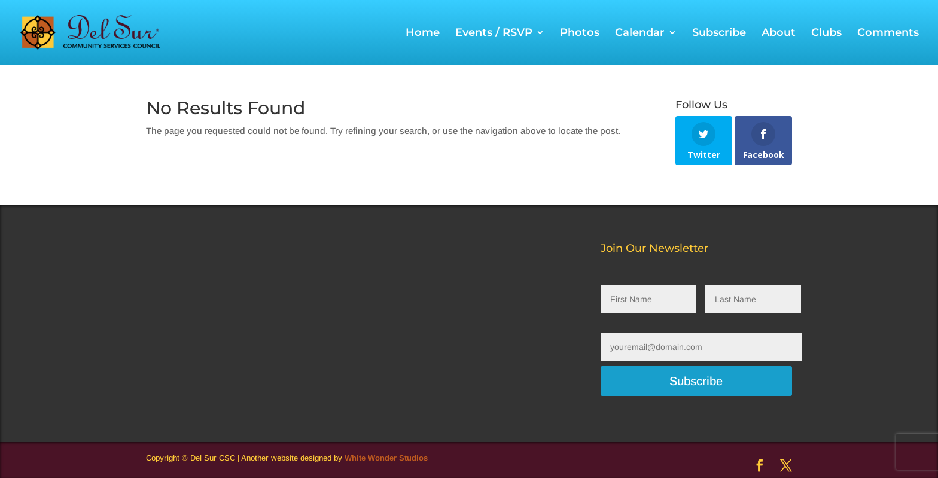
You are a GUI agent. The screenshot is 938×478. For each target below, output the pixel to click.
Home (423, 33)
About (779, 33)
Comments (888, 33)
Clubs (826, 33)
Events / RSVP (493, 33)
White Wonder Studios (386, 457)
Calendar (640, 33)
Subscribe (719, 33)
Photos (579, 33)
